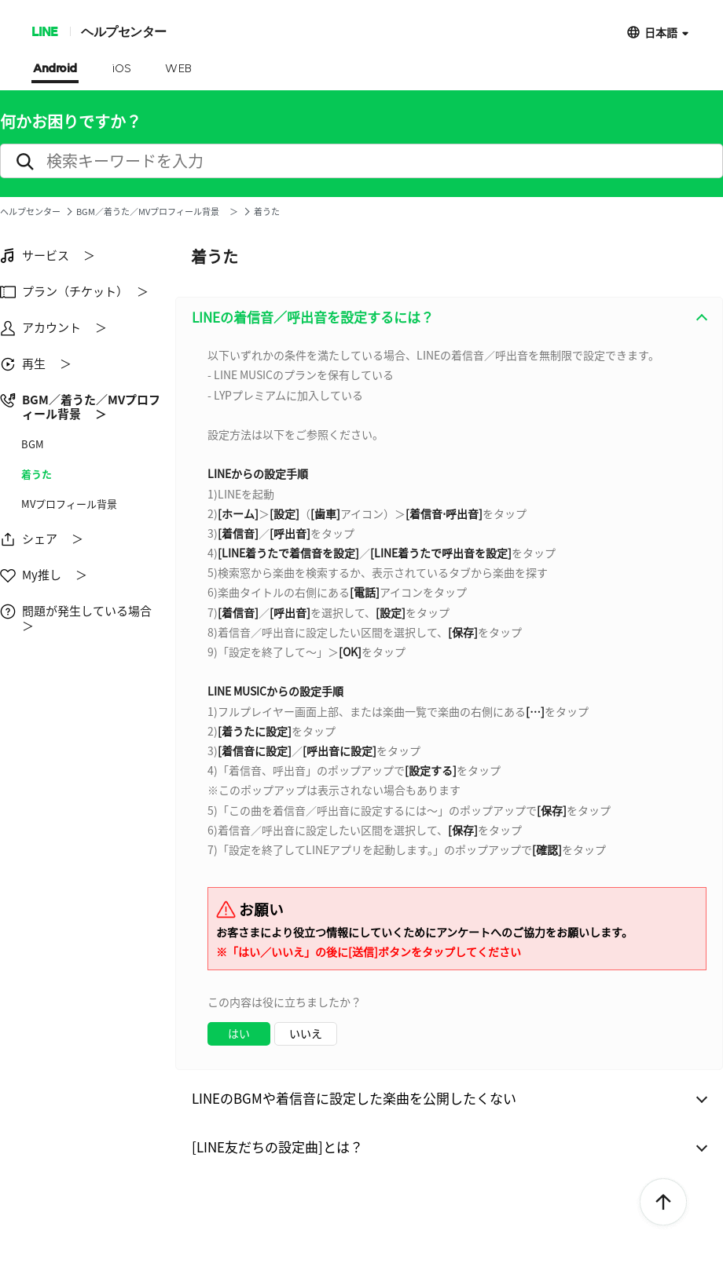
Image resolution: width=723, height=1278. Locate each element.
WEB (178, 69)
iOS (121, 69)
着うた (36, 474)
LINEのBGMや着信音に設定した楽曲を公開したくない (354, 1098)
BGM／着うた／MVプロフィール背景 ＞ (157, 211)
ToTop (663, 1202)
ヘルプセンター (124, 31)
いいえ (305, 1033)
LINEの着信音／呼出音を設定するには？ (313, 317)
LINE (44, 31)
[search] (361, 161)
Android (55, 69)
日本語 (660, 31)
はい (239, 1033)
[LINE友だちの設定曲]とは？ (277, 1146)
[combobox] (449, 703)
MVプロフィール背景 (69, 504)
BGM (32, 444)
